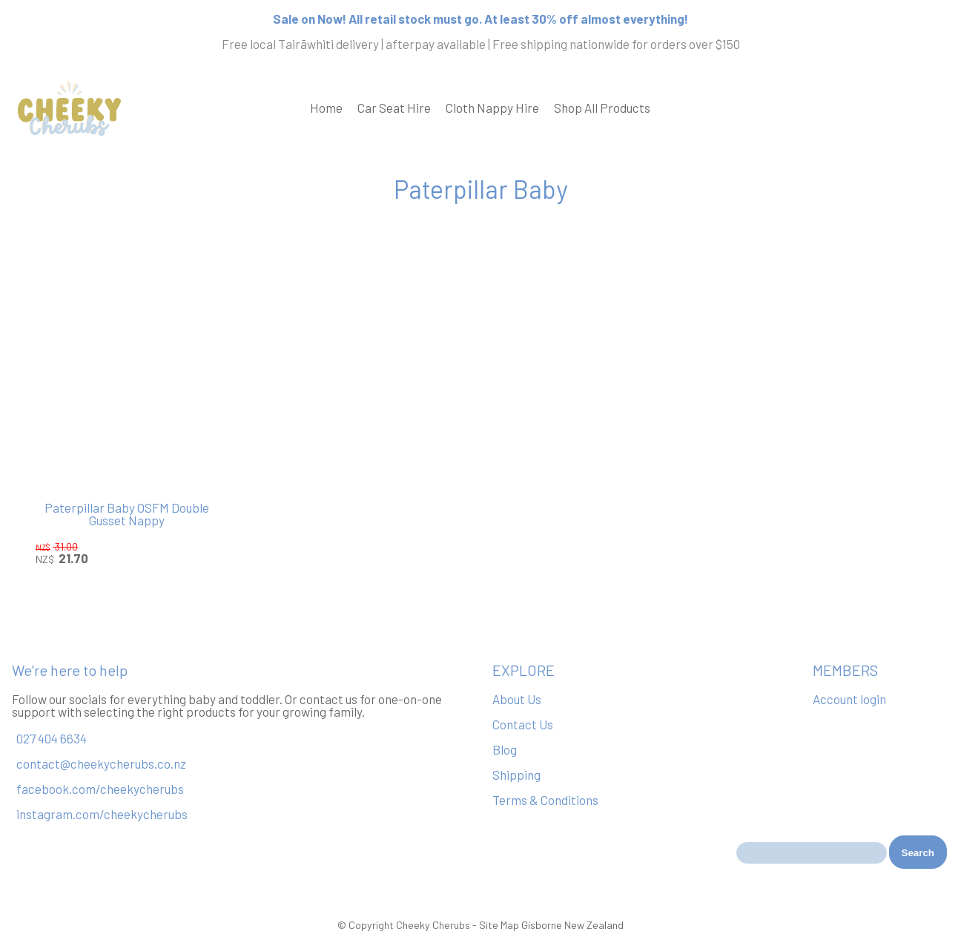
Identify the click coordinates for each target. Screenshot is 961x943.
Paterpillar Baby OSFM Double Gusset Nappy (126, 514)
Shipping (516, 774)
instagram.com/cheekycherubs (102, 813)
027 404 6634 (51, 738)
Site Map (499, 925)
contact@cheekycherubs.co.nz (101, 763)
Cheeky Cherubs (433, 925)
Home (326, 107)
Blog (504, 749)
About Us (516, 698)
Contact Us (522, 724)
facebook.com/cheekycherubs (100, 788)
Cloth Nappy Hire (492, 107)
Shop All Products (602, 107)
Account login (849, 698)
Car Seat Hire (394, 107)
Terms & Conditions (545, 799)
